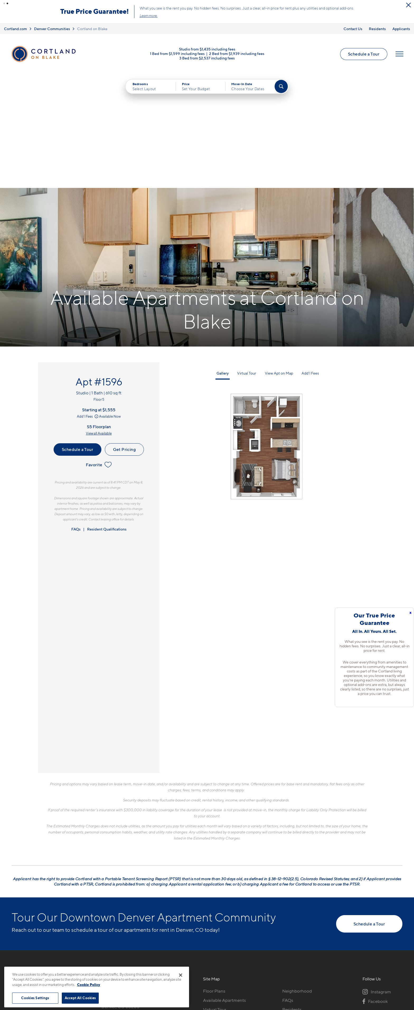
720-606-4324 (116, 876)
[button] (4, 3)
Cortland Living (218, 923)
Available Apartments (224, 886)
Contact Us (353, 28)
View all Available (99, 319)
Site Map (230, 975)
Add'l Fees (88, 302)
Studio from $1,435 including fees (207, 49)
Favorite (98, 350)
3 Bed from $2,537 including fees (207, 58)
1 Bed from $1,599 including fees (177, 53)
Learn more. (261, 15)
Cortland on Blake (92, 28)
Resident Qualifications (106, 415)
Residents (377, 28)
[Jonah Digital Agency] (390, 972)
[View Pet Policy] (146, 905)
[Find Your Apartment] (281, 86)
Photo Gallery (216, 904)
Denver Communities (52, 28)
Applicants (401, 28)
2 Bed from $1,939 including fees (236, 53)
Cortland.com (15, 28)
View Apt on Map (279, 259)
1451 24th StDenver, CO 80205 (120, 889)
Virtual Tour (246, 259)
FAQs (76, 415)
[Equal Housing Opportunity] (104, 905)
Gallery (223, 259)
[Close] (180, 975)
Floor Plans (214, 876)
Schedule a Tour (363, 54)
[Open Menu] (399, 54)
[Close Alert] (107, 5)
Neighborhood (297, 876)
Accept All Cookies (80, 998)
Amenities (213, 913)
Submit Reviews (206, 975)
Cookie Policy (88, 985)
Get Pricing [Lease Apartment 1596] (124, 335)
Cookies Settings (35, 998)
